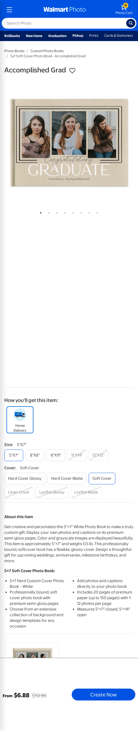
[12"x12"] (98, 455)
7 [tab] (88, 211)
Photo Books (14, 51)
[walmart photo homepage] (65, 9)
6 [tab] (80, 211)
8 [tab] (96, 211)
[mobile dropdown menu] (9, 9)
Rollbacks (12, 36)
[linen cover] (18, 492)
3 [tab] (55, 211)
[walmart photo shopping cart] (124, 9)
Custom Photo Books (47, 51)
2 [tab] (47, 211)
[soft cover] (102, 478)
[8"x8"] (34, 455)
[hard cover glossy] (24, 478)
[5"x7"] (13, 455)
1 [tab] (39, 211)
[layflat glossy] (52, 492)
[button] (72, 70)
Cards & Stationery (118, 35)
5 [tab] (72, 211)
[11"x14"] (77, 455)
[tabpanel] (69, 142)
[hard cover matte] (67, 478)
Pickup (78, 35)
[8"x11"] (55, 455)
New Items (34, 36)
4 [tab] (64, 211)
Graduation (57, 36)
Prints (93, 35)
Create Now (103, 695)
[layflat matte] (86, 492)
